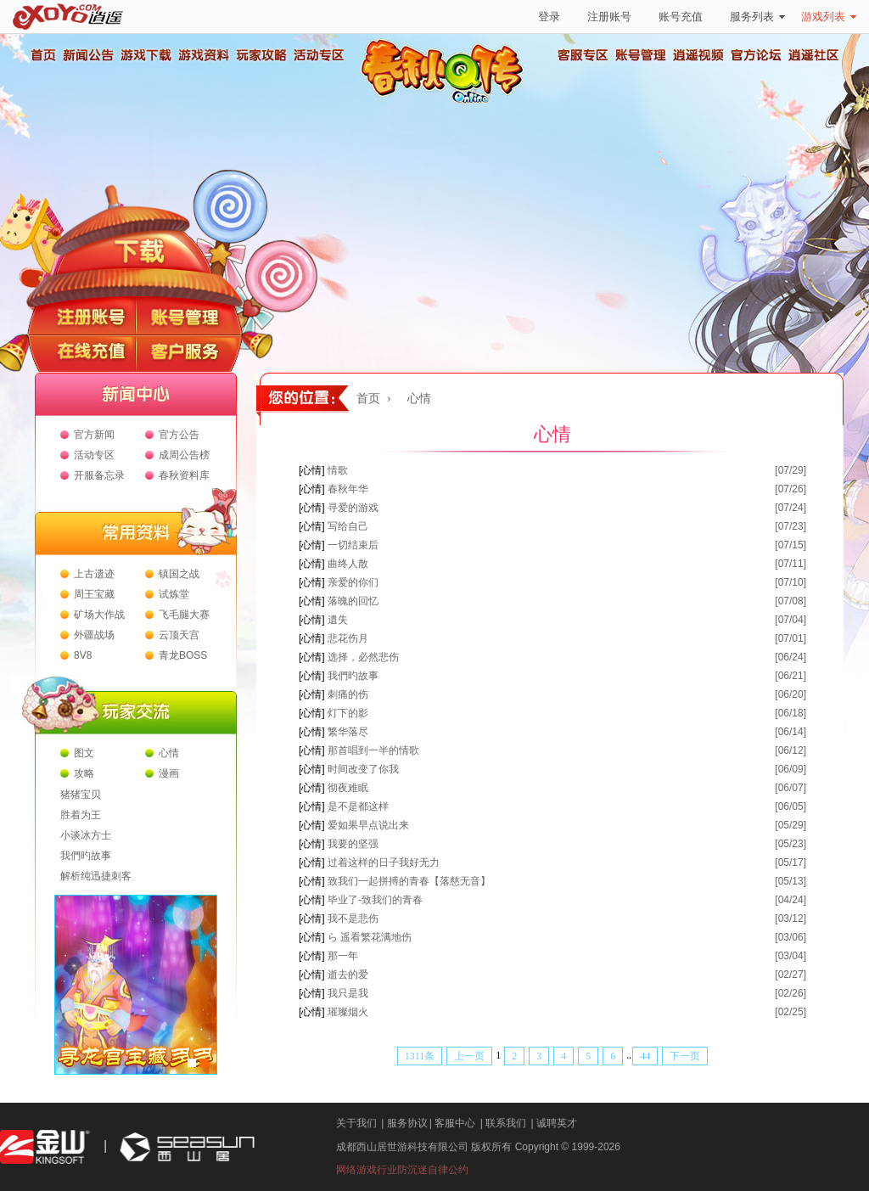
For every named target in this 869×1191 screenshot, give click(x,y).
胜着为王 (80, 815)
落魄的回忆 (353, 601)
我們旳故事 (85, 856)
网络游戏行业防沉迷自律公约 (402, 1170)
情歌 (338, 470)
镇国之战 (179, 574)
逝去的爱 (348, 974)
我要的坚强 (353, 844)
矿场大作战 (99, 615)
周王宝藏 (94, 594)
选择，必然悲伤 (363, 657)
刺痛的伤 (348, 694)
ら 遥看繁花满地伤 (370, 937)
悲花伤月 (348, 638)
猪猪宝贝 (80, 795)
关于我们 (356, 1123)
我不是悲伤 (353, 918)
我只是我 (348, 993)
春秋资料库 (184, 475)
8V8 (83, 655)
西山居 (185, 1147)
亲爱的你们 (353, 582)
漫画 (169, 773)
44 (645, 1056)
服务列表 (757, 16)
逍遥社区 (814, 55)
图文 (84, 753)
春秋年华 (348, 489)
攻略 (84, 773)
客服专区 (583, 55)
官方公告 (179, 435)
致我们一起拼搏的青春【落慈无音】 (409, 881)
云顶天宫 (179, 635)
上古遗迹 (94, 574)
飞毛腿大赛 (184, 615)
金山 (45, 1147)
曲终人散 (348, 564)
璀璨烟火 (348, 1012)
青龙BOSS (183, 655)
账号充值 (681, 16)
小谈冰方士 (85, 835)
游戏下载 (145, 55)
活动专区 (318, 55)
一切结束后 (353, 545)
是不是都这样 (358, 806)
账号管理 (640, 55)
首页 (42, 55)
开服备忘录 (99, 475)
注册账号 (609, 16)
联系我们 (505, 1123)
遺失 (338, 620)
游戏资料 (203, 55)
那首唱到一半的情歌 (373, 750)
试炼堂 (174, 594)
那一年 (343, 956)
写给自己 (348, 526)
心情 (169, 753)
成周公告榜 (184, 455)
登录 (549, 16)
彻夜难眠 (348, 788)
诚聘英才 (556, 1123)
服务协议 (407, 1123)
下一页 (685, 1056)
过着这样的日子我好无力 (384, 862)
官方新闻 (94, 435)
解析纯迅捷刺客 (96, 876)
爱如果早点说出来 (368, 825)
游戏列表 (828, 16)
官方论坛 (756, 55)
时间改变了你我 (363, 769)
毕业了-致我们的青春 (375, 900)
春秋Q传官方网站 (447, 102)
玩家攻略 (260, 55)
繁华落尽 (348, 732)
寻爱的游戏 (353, 508)
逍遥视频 (698, 55)
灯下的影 (348, 713)
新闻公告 (87, 55)
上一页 (469, 1056)
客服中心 (454, 1123)
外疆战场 (94, 635)
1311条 (420, 1056)
